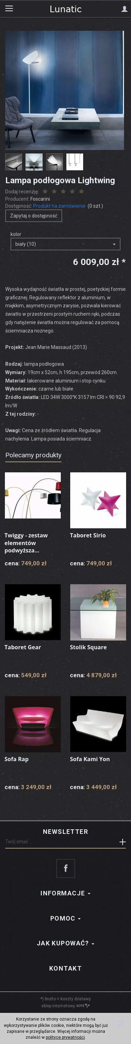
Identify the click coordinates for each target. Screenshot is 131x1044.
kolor (15, 234)
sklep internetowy (65, 1005)
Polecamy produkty (33, 455)
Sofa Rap (17, 759)
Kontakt (65, 968)
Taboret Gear (23, 647)
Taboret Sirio (88, 535)
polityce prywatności (65, 1037)
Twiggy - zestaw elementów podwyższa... (26, 542)
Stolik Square (88, 647)
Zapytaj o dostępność (33, 216)
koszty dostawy (75, 998)
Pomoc (65, 918)
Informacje (65, 893)
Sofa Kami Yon (90, 759)
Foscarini (40, 199)
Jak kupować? (66, 943)
